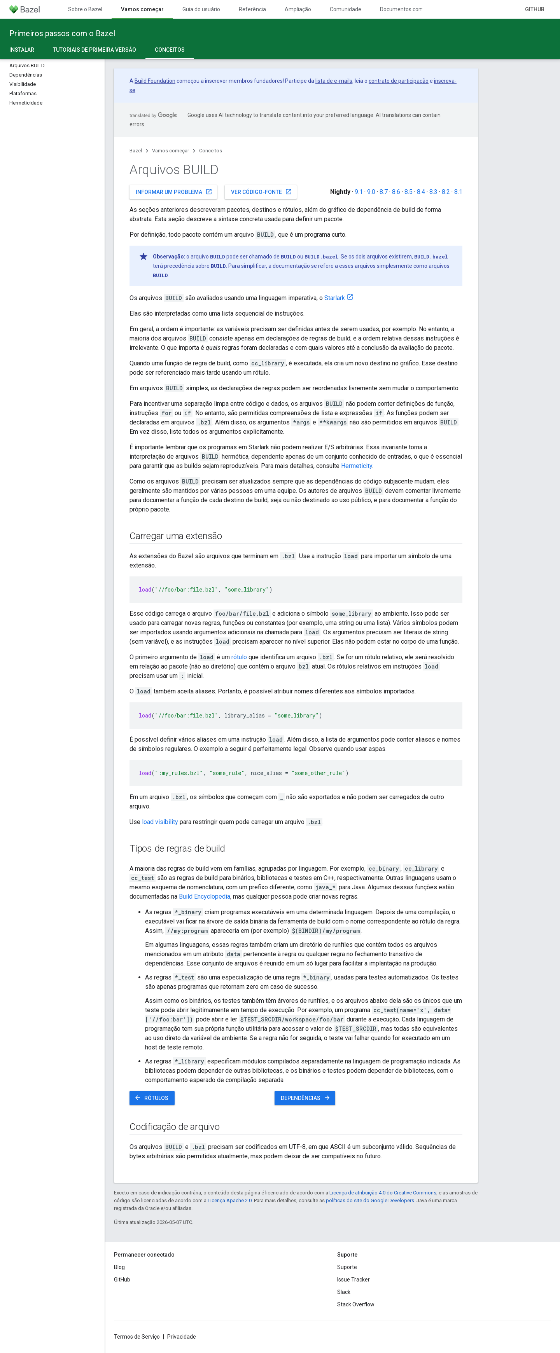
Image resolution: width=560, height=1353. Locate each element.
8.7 (384, 192)
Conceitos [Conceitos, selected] (170, 50)
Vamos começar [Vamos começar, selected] (142, 9)
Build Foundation (155, 81)
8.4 (421, 192)
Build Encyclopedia (204, 896)
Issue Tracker (353, 1279)
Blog (119, 1267)
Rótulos (151, 1097)
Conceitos (210, 151)
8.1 (458, 192)
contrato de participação (399, 81)
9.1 (359, 192)
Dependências (306, 1097)
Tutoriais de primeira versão (94, 50)
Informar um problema (174, 191)
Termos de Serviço (137, 1337)
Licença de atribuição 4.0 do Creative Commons (382, 1193)
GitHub (534, 9)
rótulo (239, 657)
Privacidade (181, 1337)
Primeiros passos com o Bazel (62, 33)
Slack (343, 1292)
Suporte (347, 1267)
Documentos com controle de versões (426, 9)
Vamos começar (170, 151)
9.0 (371, 192)
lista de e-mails (333, 81)
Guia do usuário (201, 9)
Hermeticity (356, 466)
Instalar (21, 50)
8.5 (408, 192)
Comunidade (345, 9)
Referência (252, 9)
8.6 (396, 192)
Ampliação (298, 9)
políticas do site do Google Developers (370, 1200)
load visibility (160, 822)
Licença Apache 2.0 (230, 1200)
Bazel (136, 151)
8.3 (433, 192)
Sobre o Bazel (85, 9)
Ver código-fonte (261, 191)
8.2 (446, 192)
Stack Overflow (355, 1304)
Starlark (334, 298)
